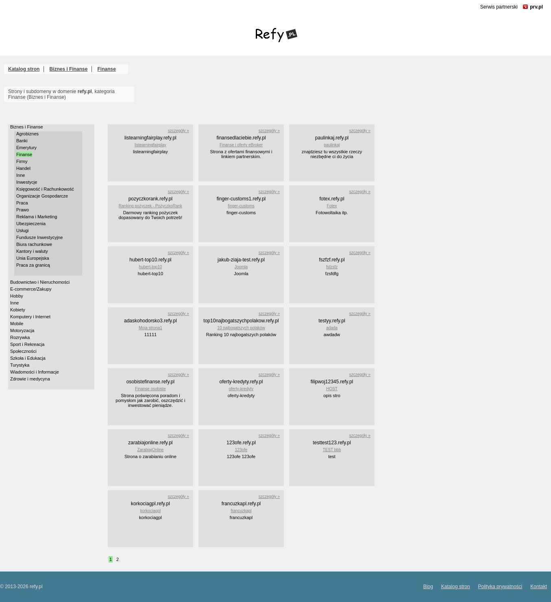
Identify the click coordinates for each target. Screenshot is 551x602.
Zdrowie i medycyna (30, 378)
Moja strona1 (150, 328)
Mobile (16, 323)
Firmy (22, 161)
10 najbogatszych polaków (241, 328)
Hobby (16, 295)
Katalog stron (23, 69)
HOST (332, 389)
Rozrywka (20, 337)
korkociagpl (150, 511)
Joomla (241, 267)
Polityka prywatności (500, 586)
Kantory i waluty (32, 251)
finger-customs (241, 206)
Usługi (22, 230)
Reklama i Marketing (36, 216)
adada (332, 328)
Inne (20, 175)
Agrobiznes (27, 133)
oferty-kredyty (241, 389)
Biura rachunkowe (34, 244)
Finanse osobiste (150, 389)
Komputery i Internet (30, 316)
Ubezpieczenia (31, 223)
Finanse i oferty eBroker (241, 145)
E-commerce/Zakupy (30, 289)
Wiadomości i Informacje (34, 371)
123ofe (241, 450)
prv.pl (536, 7)
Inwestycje (26, 182)
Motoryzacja (22, 330)
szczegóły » (178, 130)
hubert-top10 (150, 267)
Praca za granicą (33, 265)
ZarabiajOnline (150, 450)
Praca (22, 202)
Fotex (332, 206)
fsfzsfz (332, 267)
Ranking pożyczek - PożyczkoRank (150, 206)
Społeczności (23, 351)
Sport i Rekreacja (27, 344)
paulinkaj (332, 145)
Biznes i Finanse (68, 69)
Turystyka (19, 365)
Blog (428, 586)
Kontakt (538, 586)
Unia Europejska (32, 258)
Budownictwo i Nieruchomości (40, 282)
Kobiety (17, 309)
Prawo (22, 209)
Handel (23, 168)
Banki (22, 140)
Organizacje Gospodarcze (42, 195)
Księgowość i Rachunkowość (45, 189)
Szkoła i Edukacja (28, 358)
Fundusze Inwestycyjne (39, 237)
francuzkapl (241, 511)
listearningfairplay (150, 145)
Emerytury (26, 147)
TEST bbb (332, 450)
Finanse (107, 69)
